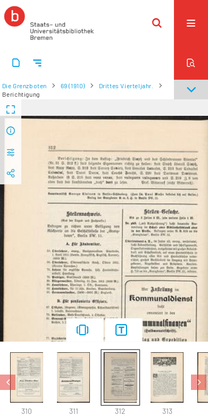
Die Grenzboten (24, 85)
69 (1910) (73, 85)
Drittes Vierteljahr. (126, 85)
